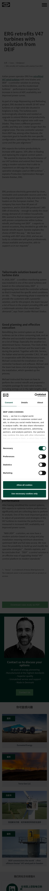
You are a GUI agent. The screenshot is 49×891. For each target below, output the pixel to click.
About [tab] (40, 402)
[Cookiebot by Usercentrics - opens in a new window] (35, 395)
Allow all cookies (24, 485)
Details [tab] (24, 402)
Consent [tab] (9, 402)
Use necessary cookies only (24, 493)
